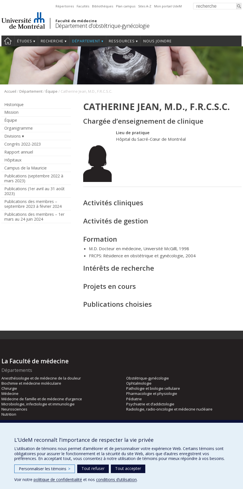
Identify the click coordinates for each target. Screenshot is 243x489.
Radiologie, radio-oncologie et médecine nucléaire (169, 409)
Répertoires (65, 6)
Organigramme (18, 128)
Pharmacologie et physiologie (151, 393)
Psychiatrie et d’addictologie (150, 404)
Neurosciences (14, 409)
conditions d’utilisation (116, 479)
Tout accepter (128, 468)
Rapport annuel (18, 152)
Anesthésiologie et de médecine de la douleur (41, 378)
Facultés (83, 6)
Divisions (12, 136)
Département (86, 41)
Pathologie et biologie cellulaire (153, 388)
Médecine (10, 393)
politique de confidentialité (58, 479)
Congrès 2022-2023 (22, 144)
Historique (14, 104)
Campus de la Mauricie (25, 168)
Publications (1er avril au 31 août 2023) (34, 191)
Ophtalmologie (139, 383)
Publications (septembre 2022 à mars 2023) (33, 178)
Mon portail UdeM (168, 6)
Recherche (52, 41)
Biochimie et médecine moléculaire (31, 383)
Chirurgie (9, 388)
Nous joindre (157, 41)
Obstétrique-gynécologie (147, 378)
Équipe (52, 91)
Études (24, 41)
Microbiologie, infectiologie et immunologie (38, 404)
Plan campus (125, 6)
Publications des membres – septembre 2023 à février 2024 (33, 204)
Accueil (8, 41)
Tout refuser (93, 468)
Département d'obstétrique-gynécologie (102, 26)
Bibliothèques (102, 6)
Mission (11, 112)
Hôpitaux (12, 160)
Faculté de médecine (76, 20)
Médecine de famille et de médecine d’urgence (41, 398)
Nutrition (8, 414)
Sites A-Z (144, 6)
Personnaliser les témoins (44, 468)
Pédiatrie (134, 398)
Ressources (122, 41)
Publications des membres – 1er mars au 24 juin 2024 (34, 217)
